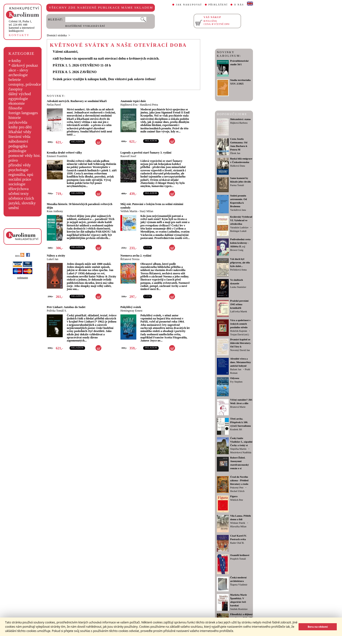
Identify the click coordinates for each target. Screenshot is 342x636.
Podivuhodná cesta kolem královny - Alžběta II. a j (240, 243)
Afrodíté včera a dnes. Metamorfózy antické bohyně (240, 362)
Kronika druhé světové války (64, 152)
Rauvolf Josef (128, 156)
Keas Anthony (55, 211)
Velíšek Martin (128, 211)
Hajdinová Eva (129, 104)
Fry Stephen (236, 381)
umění (14, 208)
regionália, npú (21, 174)
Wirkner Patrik (237, 523)
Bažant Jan (235, 369)
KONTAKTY (19, 35)
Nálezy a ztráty (56, 255)
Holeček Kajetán (238, 331)
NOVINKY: (56, 96)
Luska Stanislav (238, 287)
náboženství (18, 141)
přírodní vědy (20, 165)
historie (15, 117)
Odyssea (234, 378)
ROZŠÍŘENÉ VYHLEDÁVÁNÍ (85, 26)
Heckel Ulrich (237, 491)
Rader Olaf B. (237, 543)
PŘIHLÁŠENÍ (218, 5)
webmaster (22, 277)
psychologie (18, 170)
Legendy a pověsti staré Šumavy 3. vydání (145, 152)
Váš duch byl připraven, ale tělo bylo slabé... (240, 262)
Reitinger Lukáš (238, 231)
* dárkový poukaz (23, 65)
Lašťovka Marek (238, 311)
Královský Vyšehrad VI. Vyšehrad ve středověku (241, 220)
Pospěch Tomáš (238, 558)
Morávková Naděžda (240, 452)
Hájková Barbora (238, 123)
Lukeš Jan (52, 259)
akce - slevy (18, 70)
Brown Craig (236, 250)
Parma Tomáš (237, 185)
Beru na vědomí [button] (318, 626)
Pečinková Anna (238, 269)
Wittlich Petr (236, 500)
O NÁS (239, 5)
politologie (17, 151)
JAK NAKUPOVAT (189, 5)
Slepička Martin (238, 449)
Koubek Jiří (236, 429)
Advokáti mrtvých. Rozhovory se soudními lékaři (77, 101)
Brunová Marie (238, 407)
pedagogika (18, 146)
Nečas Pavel (54, 104)
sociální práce (20, 179)
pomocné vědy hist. (25, 155)
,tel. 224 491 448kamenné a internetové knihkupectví (22, 26)
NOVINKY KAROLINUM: (229, 54)
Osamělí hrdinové (239, 555)
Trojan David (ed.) (239, 334)
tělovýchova (19, 189)
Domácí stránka (57, 35)
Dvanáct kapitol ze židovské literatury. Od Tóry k (240, 343)
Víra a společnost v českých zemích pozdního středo (240, 324)
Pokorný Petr (236, 487)
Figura (234, 496)
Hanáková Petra (149, 104)
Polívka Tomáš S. (57, 310)
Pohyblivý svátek (130, 307)
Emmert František (57, 156)
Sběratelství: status (240, 119)
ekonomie (17, 103)
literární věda (19, 136)
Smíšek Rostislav (239, 609)
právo (13, 160)
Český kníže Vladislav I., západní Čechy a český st (241, 442)
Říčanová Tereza (129, 259)
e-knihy (15, 60)
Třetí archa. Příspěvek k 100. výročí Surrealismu (240, 422)
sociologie (17, 184)
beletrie (15, 79)
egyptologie (18, 98)
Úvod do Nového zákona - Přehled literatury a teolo (239, 480)
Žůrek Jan (235, 153)
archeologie (18, 75)
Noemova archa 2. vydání (135, 255)
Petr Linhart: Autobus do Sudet (66, 307)
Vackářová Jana (238, 210)
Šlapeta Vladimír (238, 584)
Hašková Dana (237, 165)
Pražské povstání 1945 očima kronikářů (239, 304)
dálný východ (20, 94)
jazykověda (18, 122)
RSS (19, 256)
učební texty (19, 193)
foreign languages (23, 113)
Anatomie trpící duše (133, 101)
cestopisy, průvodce (25, 84)
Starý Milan (146, 211)
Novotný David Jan (240, 350)
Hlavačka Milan (238, 526)
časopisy (16, 89)
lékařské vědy (20, 132)
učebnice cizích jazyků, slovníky (22, 200)
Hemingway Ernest (131, 310)
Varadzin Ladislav (239, 227)
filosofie (15, 108)
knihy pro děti (20, 127)
